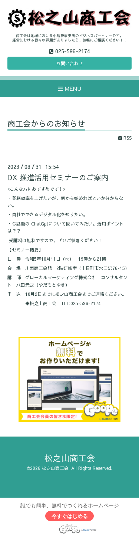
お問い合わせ (69, 63)
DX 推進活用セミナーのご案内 (58, 177)
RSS (125, 138)
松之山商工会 (69, 458)
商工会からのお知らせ (46, 124)
